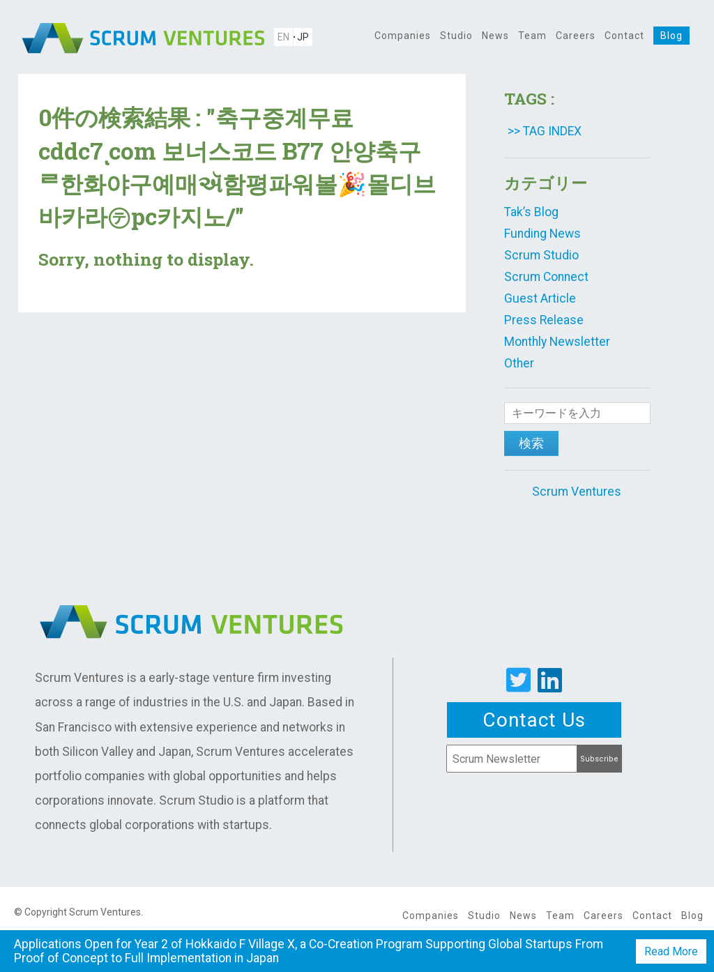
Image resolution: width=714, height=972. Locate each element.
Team (532, 35)
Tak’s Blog (531, 212)
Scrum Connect (546, 277)
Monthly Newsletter (557, 342)
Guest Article (540, 298)
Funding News (542, 234)
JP (303, 37)
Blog (671, 35)
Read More (671, 951)
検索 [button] (531, 443)
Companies (402, 35)
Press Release (544, 320)
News (495, 35)
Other (519, 363)
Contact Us (534, 719)
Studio (456, 35)
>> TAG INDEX (545, 131)
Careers (575, 35)
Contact (624, 35)
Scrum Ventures (576, 492)
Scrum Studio (541, 255)
